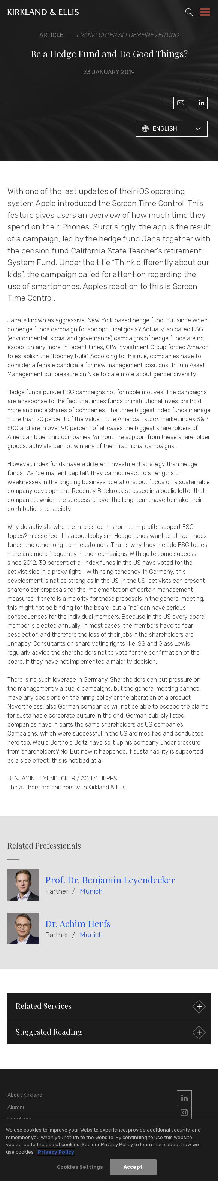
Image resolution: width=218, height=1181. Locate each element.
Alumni (15, 1107)
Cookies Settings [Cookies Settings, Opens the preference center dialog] (80, 1168)
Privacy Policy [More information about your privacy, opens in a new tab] (56, 1153)
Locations (19, 1120)
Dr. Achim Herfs (77, 923)
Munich (91, 891)
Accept (133, 1168)
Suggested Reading (110, 1032)
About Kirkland (24, 1095)
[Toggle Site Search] (189, 11)
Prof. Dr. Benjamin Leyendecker (110, 880)
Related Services (110, 1007)
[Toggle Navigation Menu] (205, 13)
